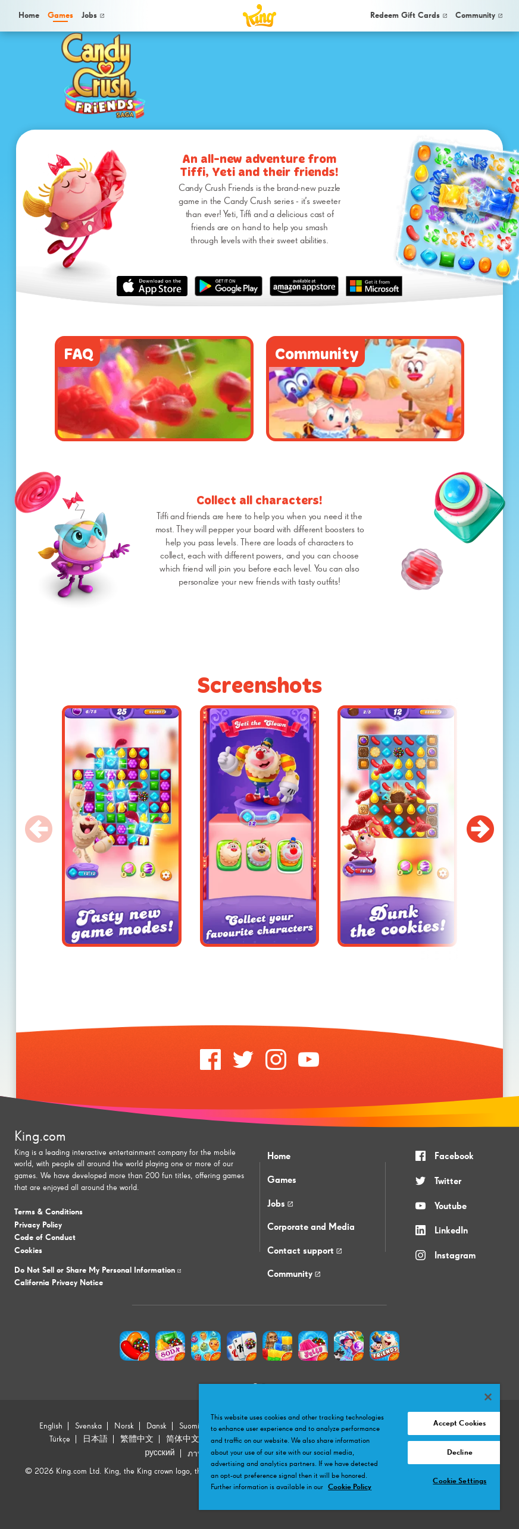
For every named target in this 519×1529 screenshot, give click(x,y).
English (50, 1426)
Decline (460, 1452)
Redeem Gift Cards (408, 15)
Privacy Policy (38, 1225)
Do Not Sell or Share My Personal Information (97, 1270)
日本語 (95, 1439)
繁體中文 (137, 1439)
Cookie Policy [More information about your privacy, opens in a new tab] (349, 1487)
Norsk (124, 1426)
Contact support (304, 1251)
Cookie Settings (459, 1481)
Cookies (28, 1251)
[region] (349, 1447)
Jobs (93, 15)
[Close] (488, 1397)
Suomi (189, 1426)
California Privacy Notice (58, 1283)
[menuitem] (27, 15)
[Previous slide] (38, 829)
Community (478, 15)
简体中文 (182, 1439)
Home (28, 15)
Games (281, 1180)
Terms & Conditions (48, 1212)
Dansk (156, 1426)
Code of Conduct (45, 1237)
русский (159, 1453)
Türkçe (59, 1439)
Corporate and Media (311, 1227)
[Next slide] (480, 829)
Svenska (88, 1426)
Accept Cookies (459, 1423)
